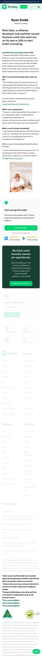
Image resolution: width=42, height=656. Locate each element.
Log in (32, 7)
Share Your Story (21, 283)
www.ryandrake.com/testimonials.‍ (15, 104)
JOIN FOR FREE (21, 228)
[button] (38, 7)
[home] (9, 7)
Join (23, 7)
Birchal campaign (15, 158)
